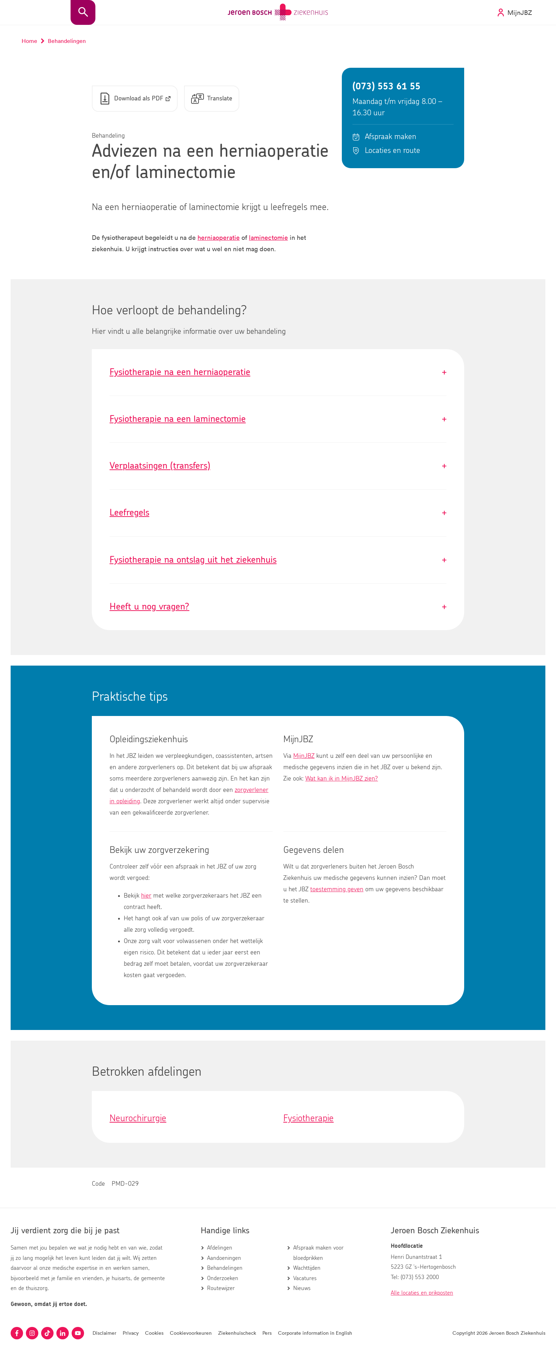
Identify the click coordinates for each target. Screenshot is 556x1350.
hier (146, 896)
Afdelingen (219, 1248)
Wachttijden (307, 1268)
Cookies (154, 1332)
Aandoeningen (224, 1258)
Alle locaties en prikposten (422, 1293)
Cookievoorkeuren (191, 1332)
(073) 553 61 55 (386, 87)
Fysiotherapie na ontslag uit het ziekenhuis (278, 560)
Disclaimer (104, 1332)
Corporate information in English (315, 1332)
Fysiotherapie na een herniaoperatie (278, 372)
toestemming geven (336, 890)
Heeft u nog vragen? (278, 607)
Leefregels (278, 513)
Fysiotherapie (308, 1118)
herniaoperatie (219, 237)
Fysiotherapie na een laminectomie (278, 419)
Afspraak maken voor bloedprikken (318, 1253)
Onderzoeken (222, 1278)
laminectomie (268, 237)
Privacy (131, 1332)
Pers (267, 1332)
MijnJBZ (304, 756)
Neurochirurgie (138, 1118)
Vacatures (305, 1278)
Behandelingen (225, 1268)
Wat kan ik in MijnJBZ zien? (341, 779)
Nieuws (302, 1288)
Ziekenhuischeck (237, 1332)
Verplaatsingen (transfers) (278, 466)
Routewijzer (221, 1288)
